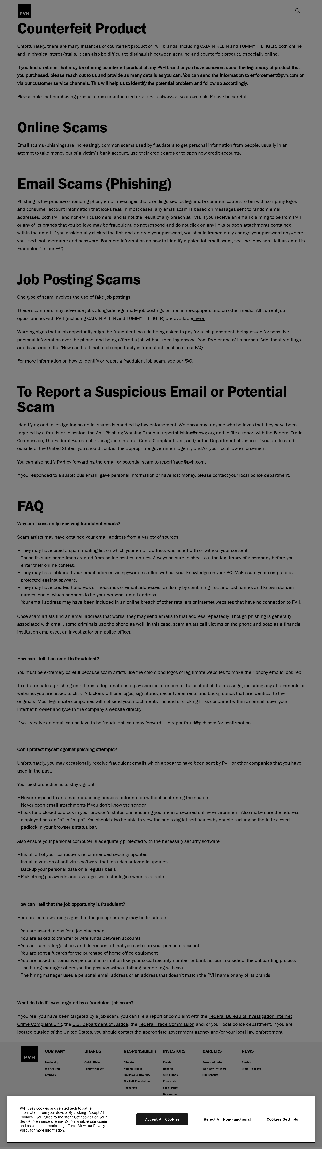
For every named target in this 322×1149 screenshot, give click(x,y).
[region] (161, 1119)
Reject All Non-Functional (227, 1119)
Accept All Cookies (162, 1119)
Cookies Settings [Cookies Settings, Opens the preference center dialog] (282, 1119)
